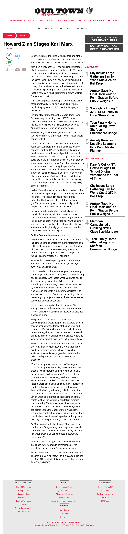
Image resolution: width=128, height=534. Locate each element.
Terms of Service (56, 525)
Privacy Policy (69, 525)
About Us (49, 28)
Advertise (64, 28)
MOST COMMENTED (94, 158)
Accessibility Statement (85, 525)
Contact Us (82, 28)
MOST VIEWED (91, 67)
